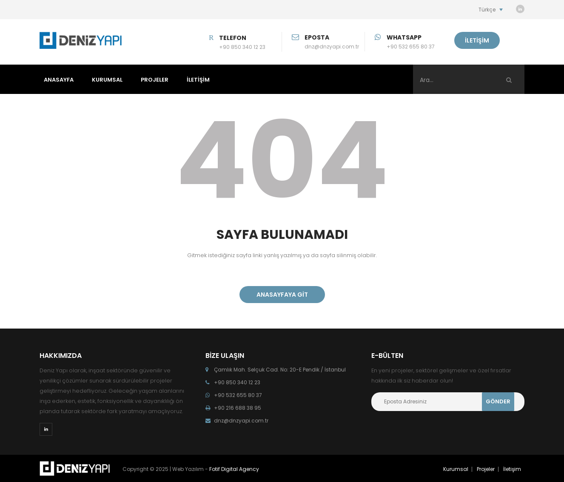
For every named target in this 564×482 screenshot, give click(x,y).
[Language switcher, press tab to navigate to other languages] (490, 9)
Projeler (486, 469)
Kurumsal (455, 469)
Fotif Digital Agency (234, 469)
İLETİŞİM (477, 40)
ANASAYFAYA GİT (282, 294)
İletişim (512, 469)
